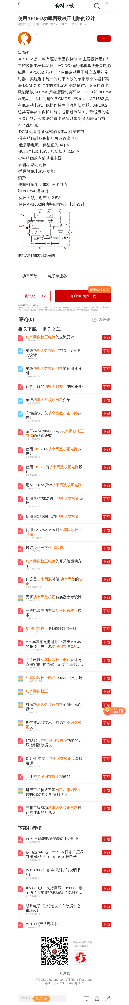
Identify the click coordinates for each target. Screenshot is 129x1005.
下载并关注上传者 (34, 296)
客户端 (65, 973)
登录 (28, 305)
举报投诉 (94, 310)
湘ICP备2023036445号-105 (64, 983)
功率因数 (29, 276)
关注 (103, 38)
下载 (106, 337)
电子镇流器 (57, 276)
